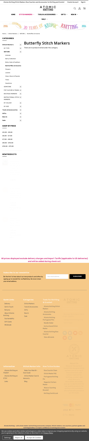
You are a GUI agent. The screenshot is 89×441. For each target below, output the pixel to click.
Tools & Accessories (47, 14)
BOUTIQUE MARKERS (10, 93)
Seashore (8, 83)
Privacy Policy (48, 433)
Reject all (18, 437)
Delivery (7, 304)
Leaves (7, 72)
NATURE (7, 52)
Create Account (72, 2)
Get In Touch (9, 307)
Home (13, 14)
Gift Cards (8, 322)
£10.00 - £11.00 (8, 146)
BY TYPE (6, 48)
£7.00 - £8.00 (7, 139)
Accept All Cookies (34, 437)
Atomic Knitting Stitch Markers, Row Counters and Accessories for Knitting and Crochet (34, 2)
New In (74, 14)
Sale (44, 19)
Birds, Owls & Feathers (12, 62)
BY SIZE (6, 106)
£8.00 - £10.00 (7, 143)
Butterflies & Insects (13, 66)
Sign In (83, 2)
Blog (25, 381)
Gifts (64, 14)
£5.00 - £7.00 (7, 136)
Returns (7, 310)
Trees (7, 79)
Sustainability (9, 319)
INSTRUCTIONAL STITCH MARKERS (11, 98)
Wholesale (8, 325)
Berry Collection (10, 58)
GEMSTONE (7, 86)
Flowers (8, 69)
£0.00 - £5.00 (7, 132)
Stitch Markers (26, 14)
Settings (7, 437)
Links (6, 381)
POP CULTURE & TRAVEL (11, 90)
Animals (8, 55)
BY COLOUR (7, 103)
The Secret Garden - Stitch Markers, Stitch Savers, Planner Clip (15, 223)
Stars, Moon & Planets (12, 76)
